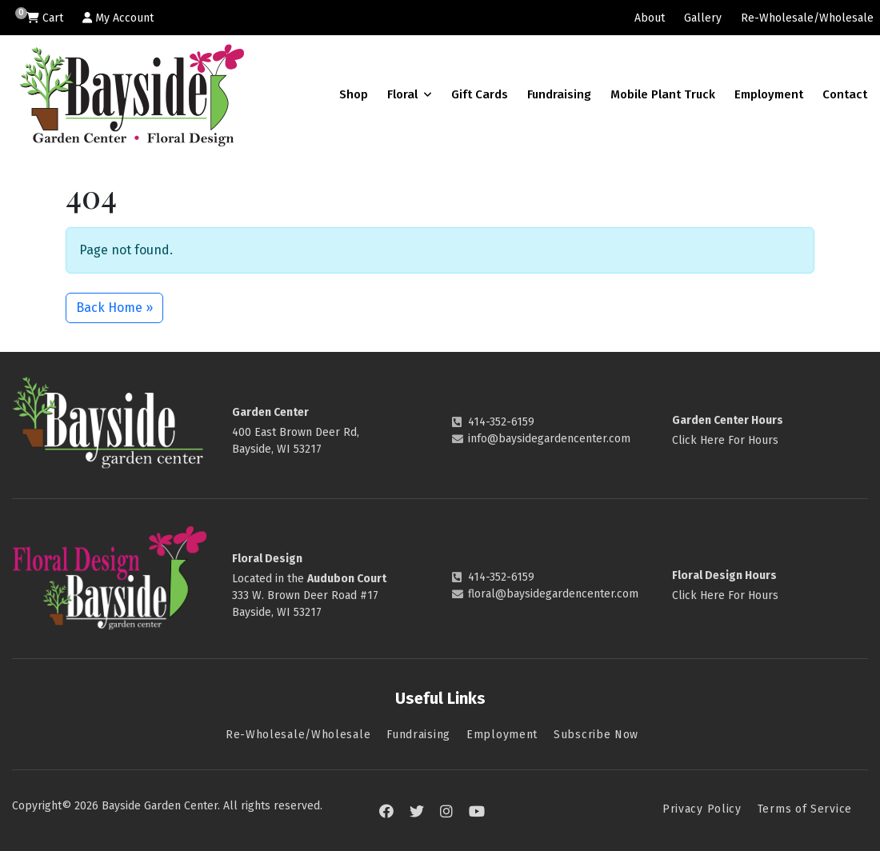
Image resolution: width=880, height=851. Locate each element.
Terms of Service (805, 809)
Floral (409, 94)
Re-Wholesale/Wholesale (807, 18)
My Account (118, 18)
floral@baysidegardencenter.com (553, 594)
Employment (768, 94)
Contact (844, 94)
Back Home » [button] (114, 307)
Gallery (703, 18)
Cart (44, 18)
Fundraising (559, 94)
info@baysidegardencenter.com (549, 438)
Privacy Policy (702, 809)
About (649, 18)
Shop (353, 94)
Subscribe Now (596, 734)
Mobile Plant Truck (662, 94)
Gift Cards (479, 94)
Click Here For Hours (725, 440)
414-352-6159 (501, 422)
